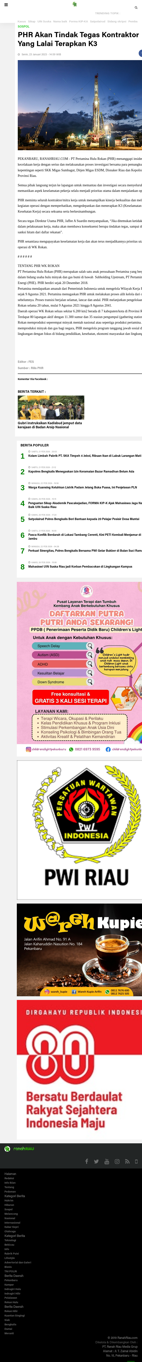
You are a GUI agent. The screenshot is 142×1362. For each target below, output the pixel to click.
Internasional (12, 1223)
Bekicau (9, 1245)
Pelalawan (10, 1298)
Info (6, 1249)
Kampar (9, 1285)
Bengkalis (10, 1325)
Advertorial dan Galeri (17, 1263)
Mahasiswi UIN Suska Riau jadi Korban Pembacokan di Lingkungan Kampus (80, 566)
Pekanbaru (11, 1280)
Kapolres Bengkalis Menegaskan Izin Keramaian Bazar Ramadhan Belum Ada (81, 471)
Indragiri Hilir (12, 1294)
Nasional (9, 1218)
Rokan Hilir (11, 1311)
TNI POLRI (10, 1271)
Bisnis (8, 1267)
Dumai (8, 1329)
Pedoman (10, 1192)
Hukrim (8, 1201)
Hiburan (9, 1205)
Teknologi (10, 1240)
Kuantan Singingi (14, 1316)
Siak (7, 1320)
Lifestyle (9, 1258)
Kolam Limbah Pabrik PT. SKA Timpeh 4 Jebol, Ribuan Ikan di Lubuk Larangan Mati (84, 456)
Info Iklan (10, 1183)
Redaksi (9, 1178)
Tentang (9, 1187)
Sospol (23, 26)
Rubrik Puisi (11, 1254)
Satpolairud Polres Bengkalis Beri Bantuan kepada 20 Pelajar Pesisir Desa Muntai (83, 519)
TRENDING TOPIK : (107, 13)
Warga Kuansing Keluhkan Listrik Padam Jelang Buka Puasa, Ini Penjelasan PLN (82, 487)
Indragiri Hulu (12, 1289)
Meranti (9, 1333)
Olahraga (10, 1231)
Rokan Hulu (11, 1302)
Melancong (11, 1214)
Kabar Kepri (11, 1227)
